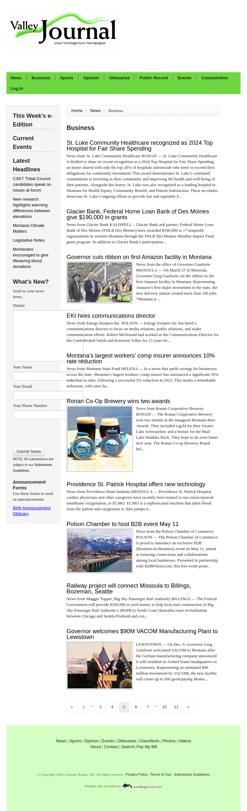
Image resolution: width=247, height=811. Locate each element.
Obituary (21, 513)
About (95, 746)
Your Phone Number (30, 405)
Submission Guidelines (192, 774)
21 (176, 706)
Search (127, 746)
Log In (17, 88)
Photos (168, 740)
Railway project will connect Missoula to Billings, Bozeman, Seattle (129, 588)
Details (19, 305)
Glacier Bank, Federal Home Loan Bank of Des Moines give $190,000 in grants (138, 214)
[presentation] (48, 431)
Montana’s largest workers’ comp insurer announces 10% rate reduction (141, 358)
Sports (66, 77)
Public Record (154, 77)
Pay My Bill (146, 746)
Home (77, 110)
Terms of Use (160, 774)
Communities (214, 77)
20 (164, 706)
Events (185, 77)
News (16, 77)
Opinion (91, 77)
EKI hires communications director (111, 316)
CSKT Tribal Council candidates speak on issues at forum (32, 184)
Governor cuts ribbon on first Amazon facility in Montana (139, 257)
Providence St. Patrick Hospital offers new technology (136, 484)
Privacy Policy (137, 774)
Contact (111, 746)
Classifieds (149, 740)
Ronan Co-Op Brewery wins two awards (118, 401)
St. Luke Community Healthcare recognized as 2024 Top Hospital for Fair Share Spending (140, 145)
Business (41, 77)
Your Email (22, 386)
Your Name (22, 367)
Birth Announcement (31, 507)
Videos (184, 740)
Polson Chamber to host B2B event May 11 (123, 524)
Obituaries (119, 77)
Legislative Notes (29, 240)
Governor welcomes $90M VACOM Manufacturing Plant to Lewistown (142, 634)
